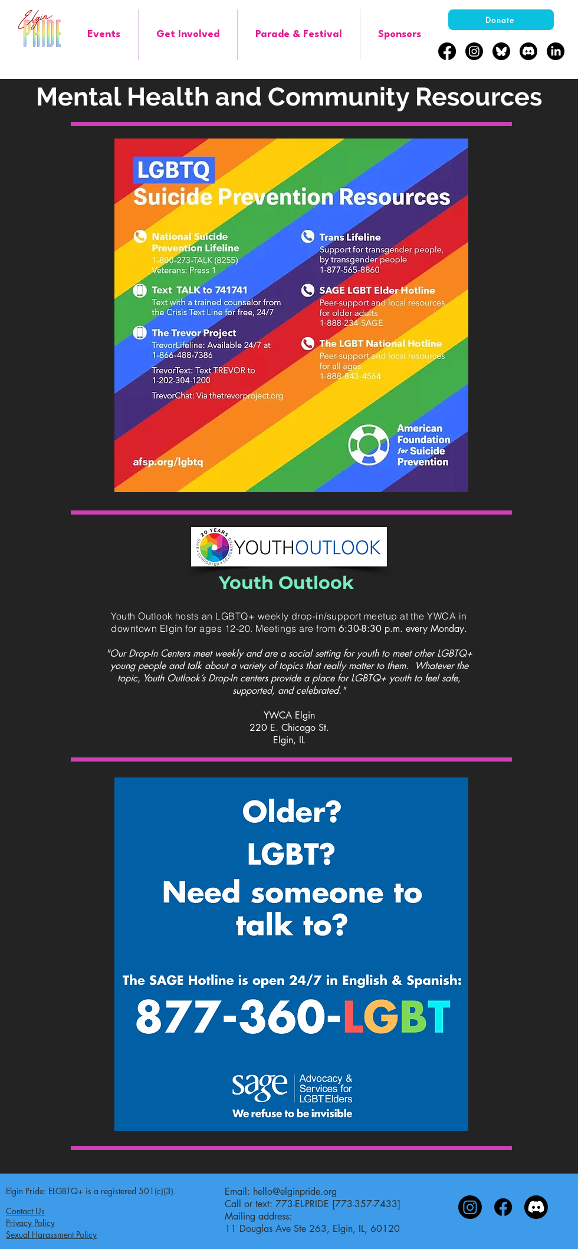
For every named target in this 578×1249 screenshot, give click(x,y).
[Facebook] (447, 51)
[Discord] (528, 51)
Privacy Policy (30, 1222)
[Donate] (501, 19)
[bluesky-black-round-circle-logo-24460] (501, 51)
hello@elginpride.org (295, 1191)
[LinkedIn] (555, 51)
